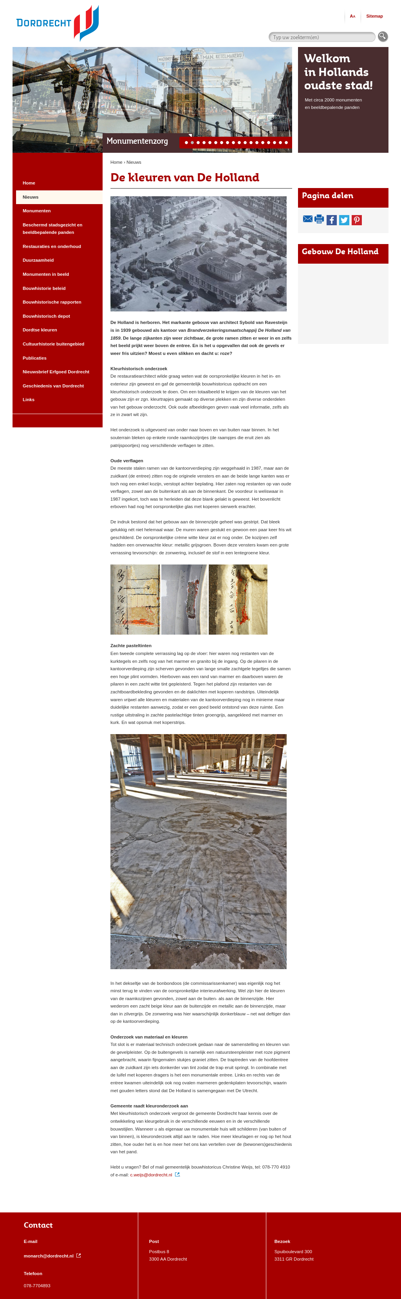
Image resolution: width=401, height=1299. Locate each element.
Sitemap (374, 16)
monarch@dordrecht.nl (52, 1256)
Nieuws (133, 162)
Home (116, 162)
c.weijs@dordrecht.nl (154, 1174)
